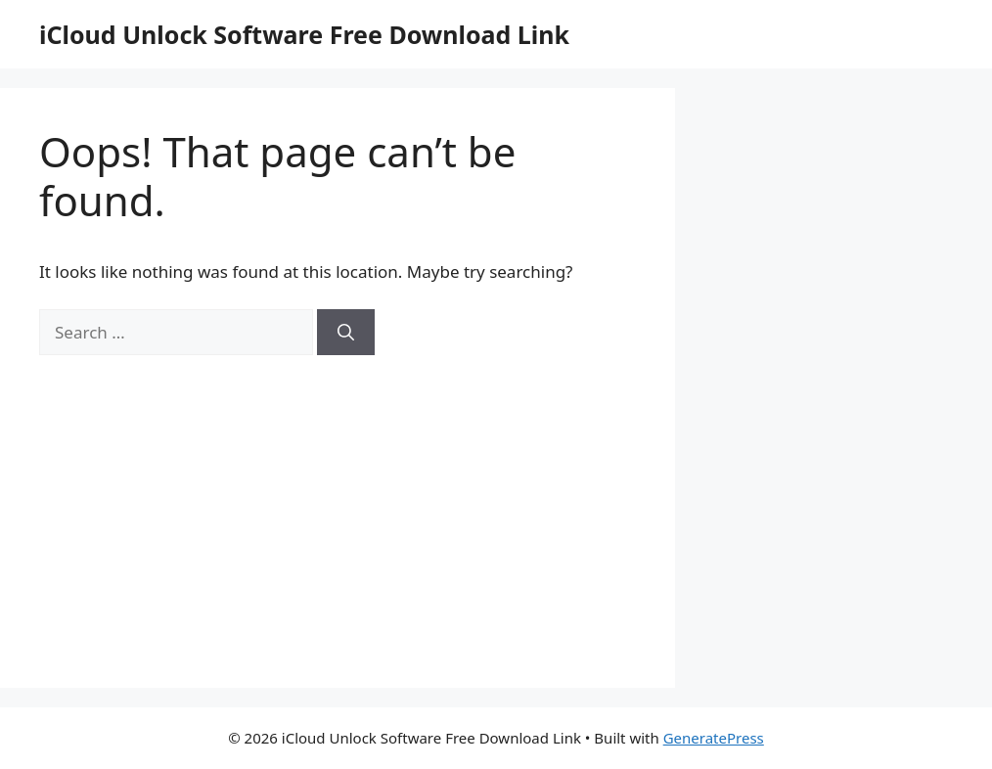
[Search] (346, 332)
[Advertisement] (337, 502)
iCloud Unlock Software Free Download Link (304, 34)
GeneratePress (713, 737)
